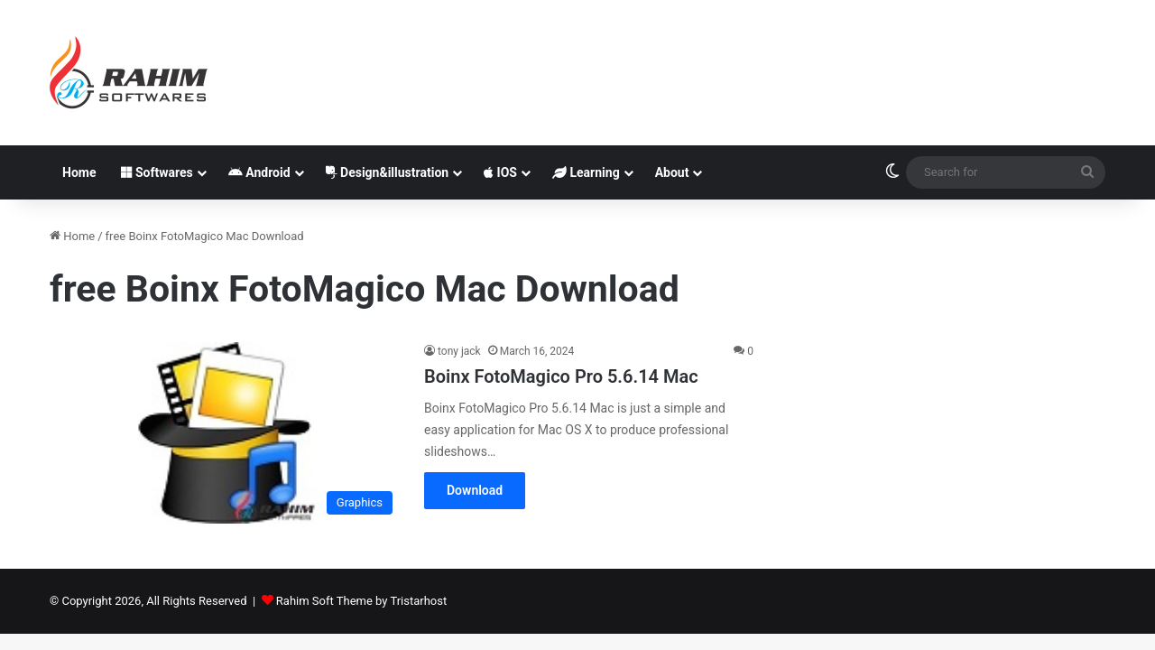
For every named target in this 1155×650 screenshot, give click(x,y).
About (672, 172)
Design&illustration (387, 172)
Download (475, 490)
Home (79, 172)
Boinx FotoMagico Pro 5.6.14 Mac (561, 376)
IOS (500, 172)
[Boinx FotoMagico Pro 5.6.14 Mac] (226, 433)
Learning (586, 172)
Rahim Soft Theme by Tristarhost (361, 601)
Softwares (156, 172)
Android (259, 172)
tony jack (459, 351)
